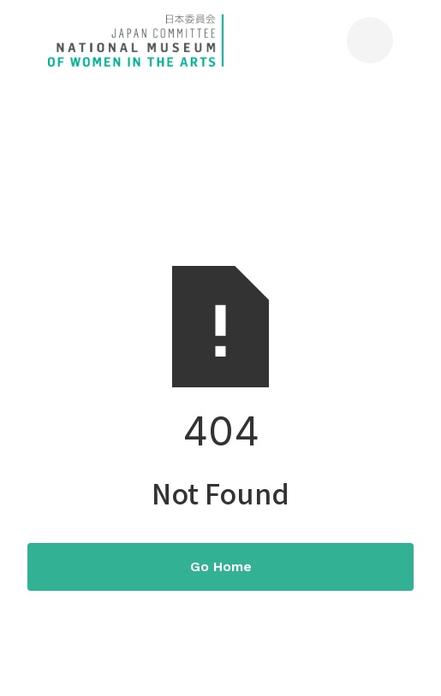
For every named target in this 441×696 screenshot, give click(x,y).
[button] (370, 40)
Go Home (221, 566)
